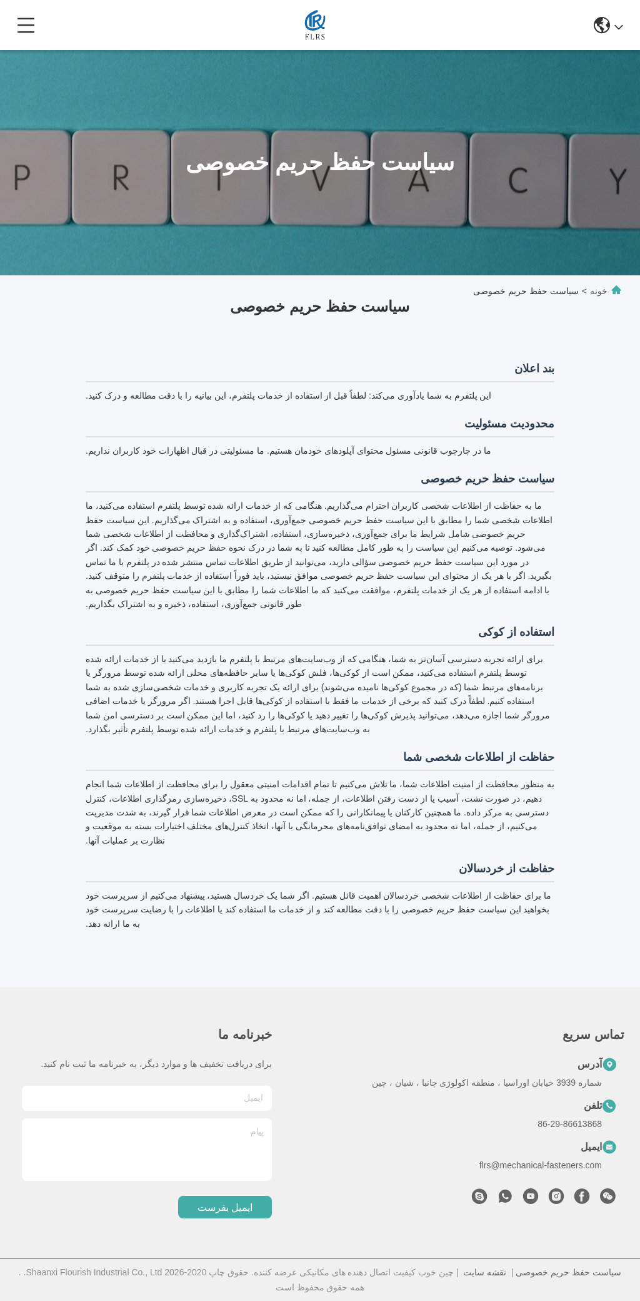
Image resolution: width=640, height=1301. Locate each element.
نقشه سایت (484, 1272)
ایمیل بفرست (225, 1207)
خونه (599, 291)
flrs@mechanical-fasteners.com (540, 1165)
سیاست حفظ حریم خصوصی (568, 1272)
